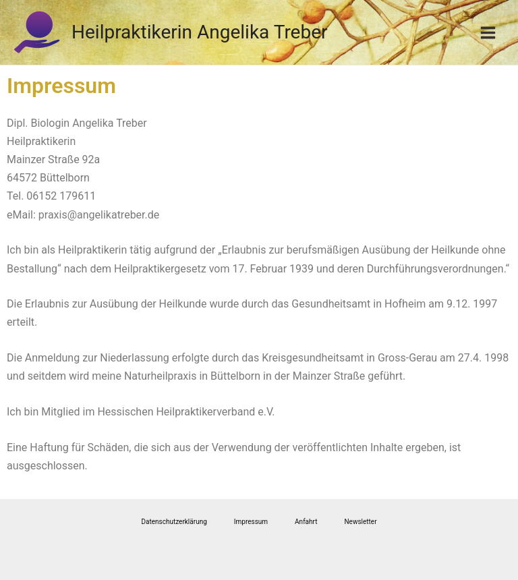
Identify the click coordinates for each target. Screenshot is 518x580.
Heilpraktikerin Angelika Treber (199, 32)
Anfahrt (306, 521)
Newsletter (360, 521)
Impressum (251, 521)
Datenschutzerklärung (173, 521)
